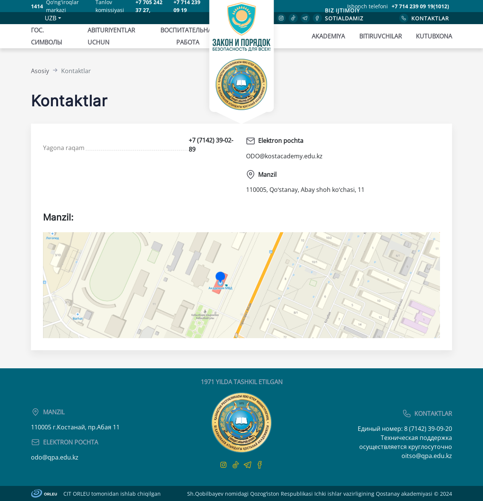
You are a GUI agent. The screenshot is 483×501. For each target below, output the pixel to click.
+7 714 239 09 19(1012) (420, 6)
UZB (50, 18)
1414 (37, 6)
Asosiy (40, 71)
